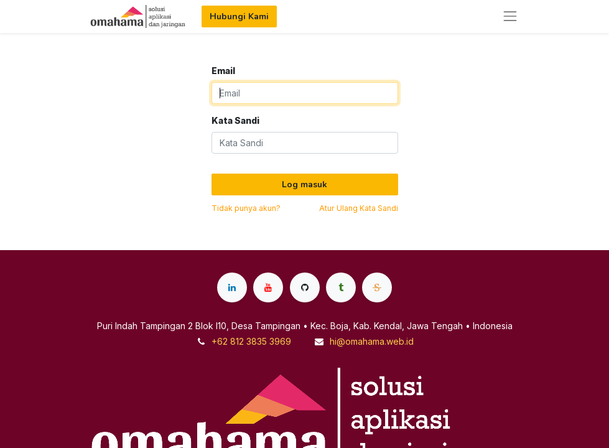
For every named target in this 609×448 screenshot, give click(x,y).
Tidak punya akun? (246, 208)
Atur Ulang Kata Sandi (358, 208)
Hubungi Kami (239, 16)
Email (223, 70)
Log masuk (304, 184)
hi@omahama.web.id (372, 341)
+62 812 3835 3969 (251, 341)
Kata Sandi (235, 120)
